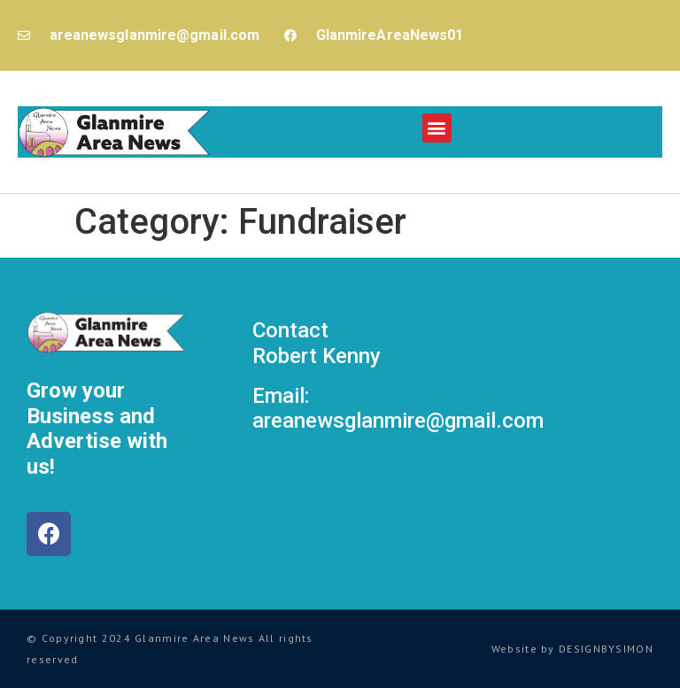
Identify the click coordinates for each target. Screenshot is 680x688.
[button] (437, 128)
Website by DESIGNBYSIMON (572, 648)
